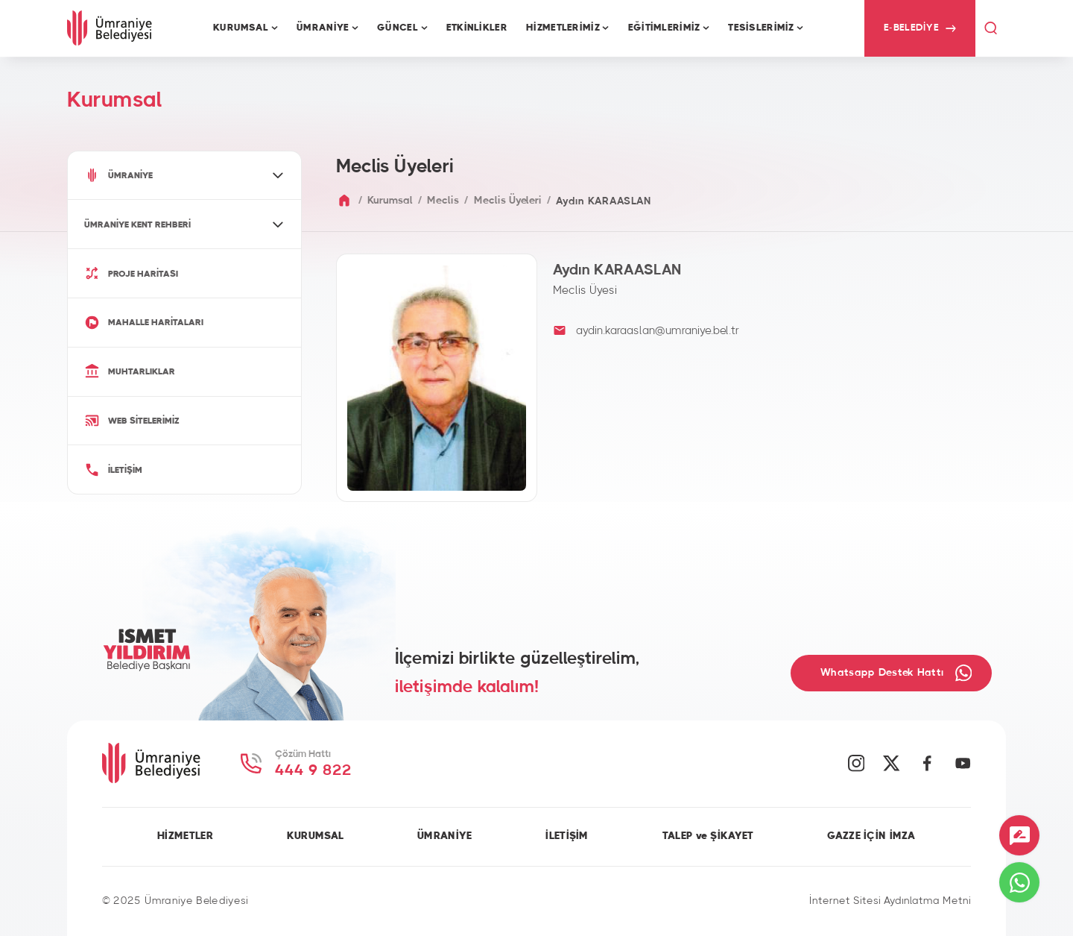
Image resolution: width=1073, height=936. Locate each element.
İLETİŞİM (566, 836)
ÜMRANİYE (444, 836)
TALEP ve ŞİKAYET (708, 836)
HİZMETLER (185, 836)
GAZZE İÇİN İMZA (871, 836)
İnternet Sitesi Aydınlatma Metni (890, 901)
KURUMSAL (315, 836)
